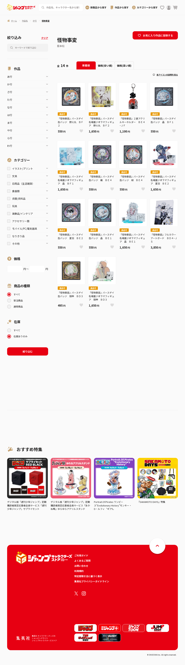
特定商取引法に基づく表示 (88, 576)
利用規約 (79, 571)
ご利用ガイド (81, 555)
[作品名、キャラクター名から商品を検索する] (63, 7)
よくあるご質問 (82, 560)
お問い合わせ (81, 566)
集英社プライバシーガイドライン (91, 581)
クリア (44, 38)
